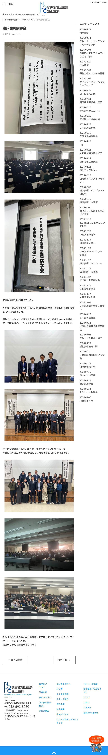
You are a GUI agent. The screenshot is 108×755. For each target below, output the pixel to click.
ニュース (87, 707)
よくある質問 (62, 694)
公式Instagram (91, 712)
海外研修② (14, 660)
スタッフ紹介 (62, 699)
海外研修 (64, 660)
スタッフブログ (54, 7)
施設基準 (60, 709)
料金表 (59, 688)
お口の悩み (44, 710)
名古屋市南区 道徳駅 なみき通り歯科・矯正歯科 (24, 14)
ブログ (86, 697)
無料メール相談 (90, 683)
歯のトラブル (45, 697)
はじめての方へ (63, 683)
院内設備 (60, 704)
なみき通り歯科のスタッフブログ (19, 19)
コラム (86, 702)
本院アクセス (62, 714)
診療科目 (43, 692)
